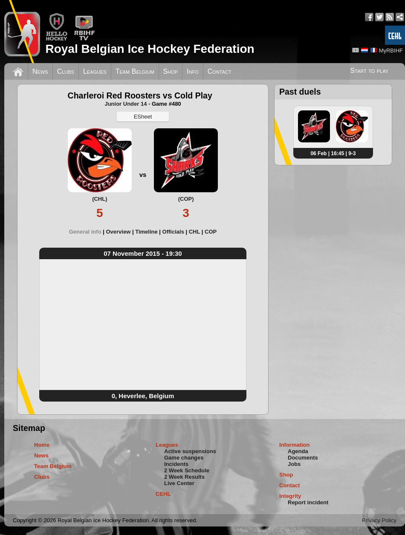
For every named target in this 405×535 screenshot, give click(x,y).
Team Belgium (135, 71)
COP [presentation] (211, 231)
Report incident (308, 502)
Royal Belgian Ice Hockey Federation (149, 48)
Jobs (294, 464)
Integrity (290, 496)
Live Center (179, 483)
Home (41, 445)
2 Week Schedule (186, 470)
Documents (303, 457)
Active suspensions (190, 451)
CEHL (163, 494)
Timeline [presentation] (146, 231)
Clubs (65, 71)
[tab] (87, 231)
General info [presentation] (85, 231)
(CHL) (99, 199)
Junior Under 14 (125, 104)
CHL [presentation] (194, 231)
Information (294, 445)
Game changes (184, 457)
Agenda (298, 451)
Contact (219, 71)
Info (193, 71)
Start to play (369, 70)
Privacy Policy (379, 520)
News (40, 71)
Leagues (95, 71)
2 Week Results (184, 477)
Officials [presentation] (173, 231)
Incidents (176, 464)
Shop (170, 71)
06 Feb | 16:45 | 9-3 (333, 153)
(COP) (186, 199)
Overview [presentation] (118, 231)
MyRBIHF (391, 50)
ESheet (143, 116)
